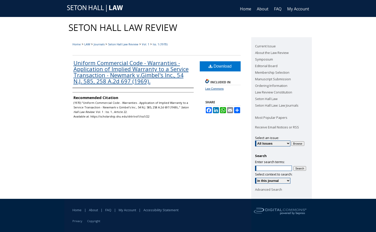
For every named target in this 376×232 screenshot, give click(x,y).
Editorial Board (266, 66)
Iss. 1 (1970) (160, 44)
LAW (87, 44)
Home (76, 44)
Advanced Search (268, 189)
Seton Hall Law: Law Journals (276, 105)
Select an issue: (267, 138)
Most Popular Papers (271, 117)
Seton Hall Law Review (123, 44)
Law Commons (214, 88)
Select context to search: (273, 174)
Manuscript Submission (273, 79)
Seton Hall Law (266, 98)
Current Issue (265, 46)
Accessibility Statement (161, 210)
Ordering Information (271, 85)
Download (220, 66)
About (93, 210)
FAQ (108, 210)
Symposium (264, 59)
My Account (127, 210)
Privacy (77, 221)
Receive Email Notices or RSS (277, 127)
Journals (99, 44)
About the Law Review (272, 52)
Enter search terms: (270, 162)
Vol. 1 (145, 44)
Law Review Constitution (273, 92)
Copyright (93, 221)
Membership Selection (272, 72)
